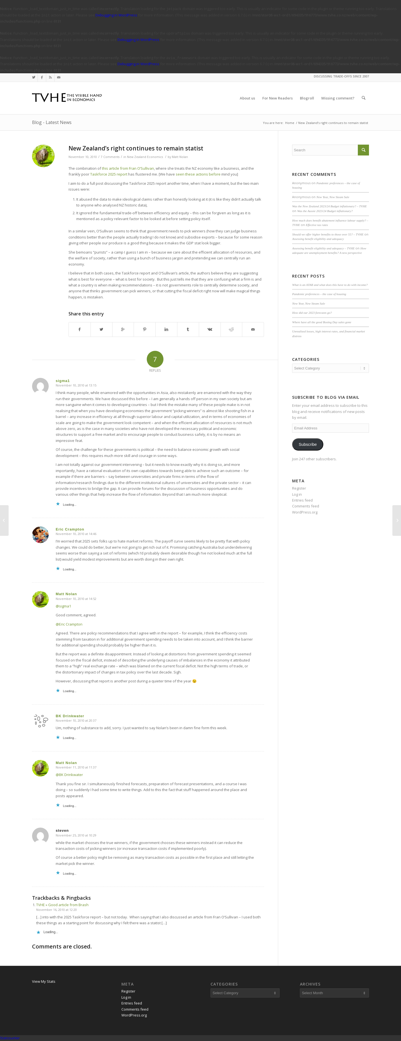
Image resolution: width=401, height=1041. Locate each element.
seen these (185, 174)
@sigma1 (63, 606)
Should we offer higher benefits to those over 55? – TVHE (327, 234)
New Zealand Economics (145, 157)
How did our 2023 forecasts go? (312, 312)
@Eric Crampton (69, 624)
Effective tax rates (317, 225)
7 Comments (110, 157)
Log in (297, 494)
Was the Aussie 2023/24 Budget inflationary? (325, 211)
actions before (208, 174)
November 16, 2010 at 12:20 (56, 910)
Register (299, 488)
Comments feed (305, 506)
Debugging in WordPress (116, 15)
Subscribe (308, 444)
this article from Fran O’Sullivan (128, 168)
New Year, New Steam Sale (332, 197)
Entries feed (302, 500)
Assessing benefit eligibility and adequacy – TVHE (323, 248)
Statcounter (10, 1037)
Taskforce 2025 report (108, 174)
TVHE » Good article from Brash (62, 904)
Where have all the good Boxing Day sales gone (321, 322)
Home (289, 123)
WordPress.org (304, 512)
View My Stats (43, 981)
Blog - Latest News (52, 122)
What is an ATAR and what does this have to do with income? (330, 284)
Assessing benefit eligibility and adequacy (318, 238)
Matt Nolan (180, 157)
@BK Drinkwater (69, 774)
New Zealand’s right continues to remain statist (136, 148)
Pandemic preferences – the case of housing (319, 294)
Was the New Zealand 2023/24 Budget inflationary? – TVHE (329, 206)
